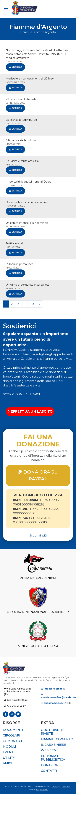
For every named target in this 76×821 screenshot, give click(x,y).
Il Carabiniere (53, 745)
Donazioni (50, 765)
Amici (7, 763)
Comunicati (13, 741)
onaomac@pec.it (52, 703)
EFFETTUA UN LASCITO (30, 411)
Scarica (15, 67)
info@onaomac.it (53, 688)
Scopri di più (38, 535)
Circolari (11, 735)
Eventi (8, 752)
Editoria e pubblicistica (53, 757)
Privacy (56, 786)
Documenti (13, 730)
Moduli (9, 746)
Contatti (49, 771)
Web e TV (48, 750)
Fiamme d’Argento (57, 739)
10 (32, 304)
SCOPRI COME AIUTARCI (21, 394)
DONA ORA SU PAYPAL (38, 475)
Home (24, 32)
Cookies (66, 786)
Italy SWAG (42, 789)
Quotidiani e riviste (52, 731)
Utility (9, 758)
